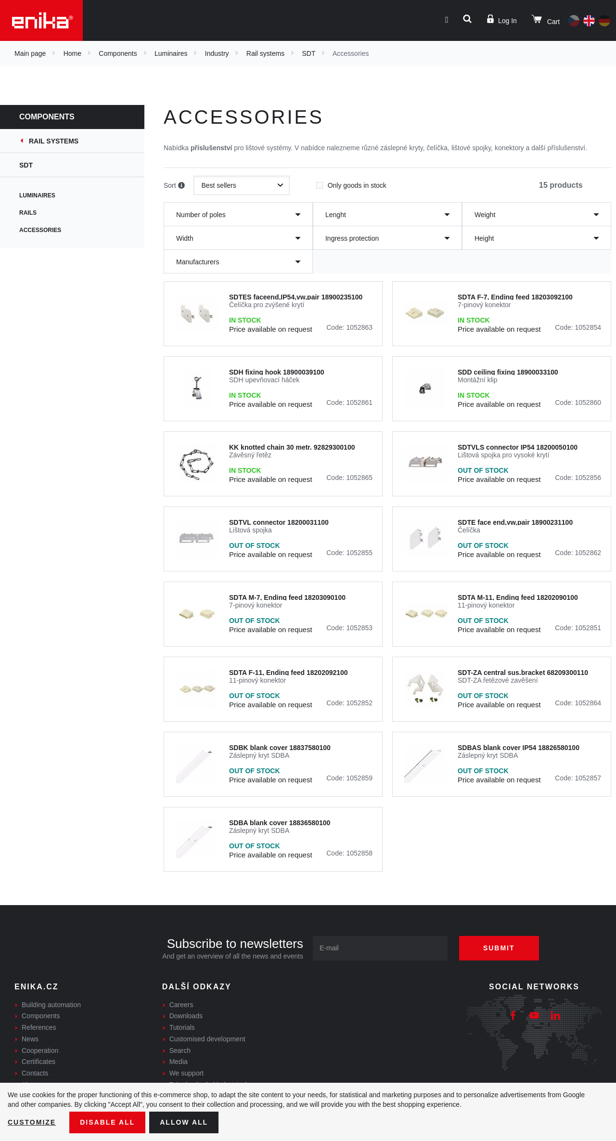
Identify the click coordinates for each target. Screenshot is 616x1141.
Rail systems (265, 53)
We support (186, 1073)
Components (118, 53)
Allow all (184, 1122)
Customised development (207, 1039)
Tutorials (182, 1027)
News (30, 1039)
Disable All (107, 1122)
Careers (181, 1005)
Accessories (40, 230)
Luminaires (170, 53)
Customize (32, 1122)
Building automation (51, 1005)
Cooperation (40, 1050)
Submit (499, 948)
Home (72, 53)
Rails (28, 212)
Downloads (186, 1016)
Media (178, 1061)
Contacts (35, 1073)
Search (180, 1050)
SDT (308, 53)
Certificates (38, 1061)
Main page (30, 53)
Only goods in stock (351, 182)
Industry (217, 53)
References (39, 1027)
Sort (174, 186)
